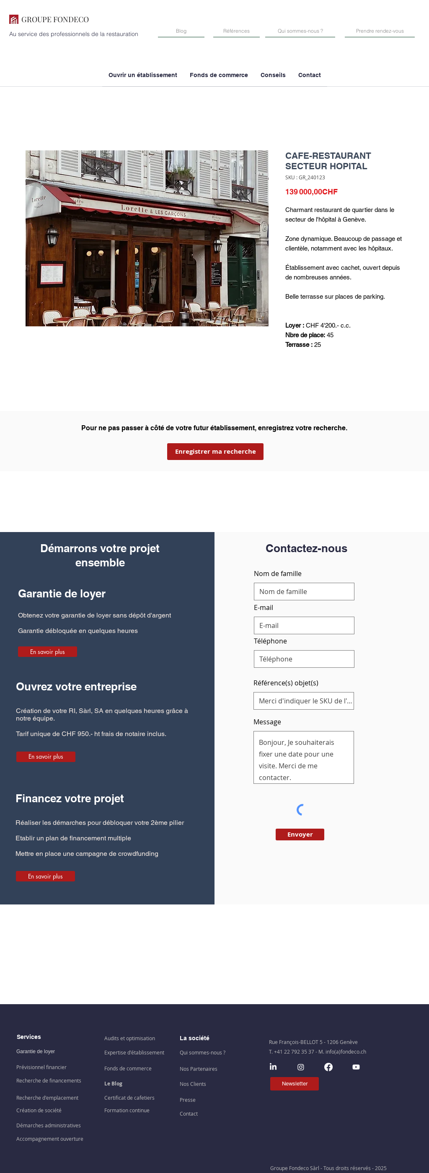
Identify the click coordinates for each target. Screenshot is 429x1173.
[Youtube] (356, 1067)
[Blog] (181, 31)
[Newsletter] (294, 1083)
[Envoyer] (300, 834)
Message (267, 721)
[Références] (236, 31)
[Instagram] (301, 1067)
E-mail (263, 607)
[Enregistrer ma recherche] (215, 451)
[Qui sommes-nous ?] (300, 31)
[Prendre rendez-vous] (380, 31)
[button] (218, 78)
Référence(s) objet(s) (285, 683)
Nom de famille (278, 573)
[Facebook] (328, 1067)
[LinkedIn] (273, 1067)
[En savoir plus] (47, 651)
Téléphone (270, 641)
